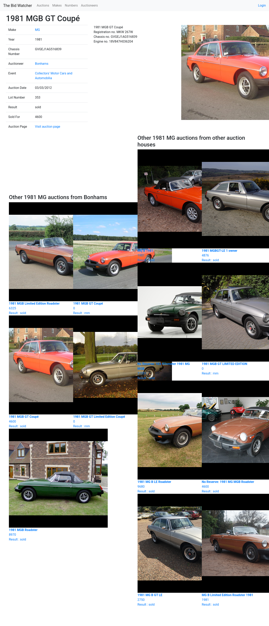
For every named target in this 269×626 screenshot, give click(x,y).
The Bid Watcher (17, 5)
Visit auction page (47, 126)
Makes (57, 5)
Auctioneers (89, 5)
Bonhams (41, 64)
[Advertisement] (70, 164)
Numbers (71, 5)
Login (262, 5)
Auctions (43, 5)
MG (37, 30)
